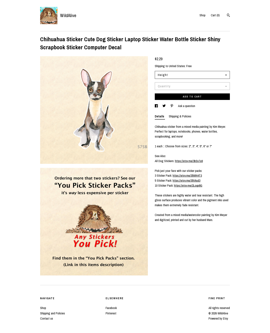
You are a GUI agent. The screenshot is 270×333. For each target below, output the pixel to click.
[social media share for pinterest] (172, 106)
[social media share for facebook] (157, 106)
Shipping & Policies (180, 116)
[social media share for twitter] (164, 106)
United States (177, 66)
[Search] (228, 16)
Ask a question (186, 106)
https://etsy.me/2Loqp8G (188, 185)
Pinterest (111, 313)
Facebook (111, 308)
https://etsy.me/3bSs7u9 (189, 161)
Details (160, 116)
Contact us (46, 318)
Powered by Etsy (218, 318)
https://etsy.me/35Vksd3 (186, 180)
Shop (202, 15)
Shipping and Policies (52, 313)
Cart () (215, 15)
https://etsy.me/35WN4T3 (187, 175)
